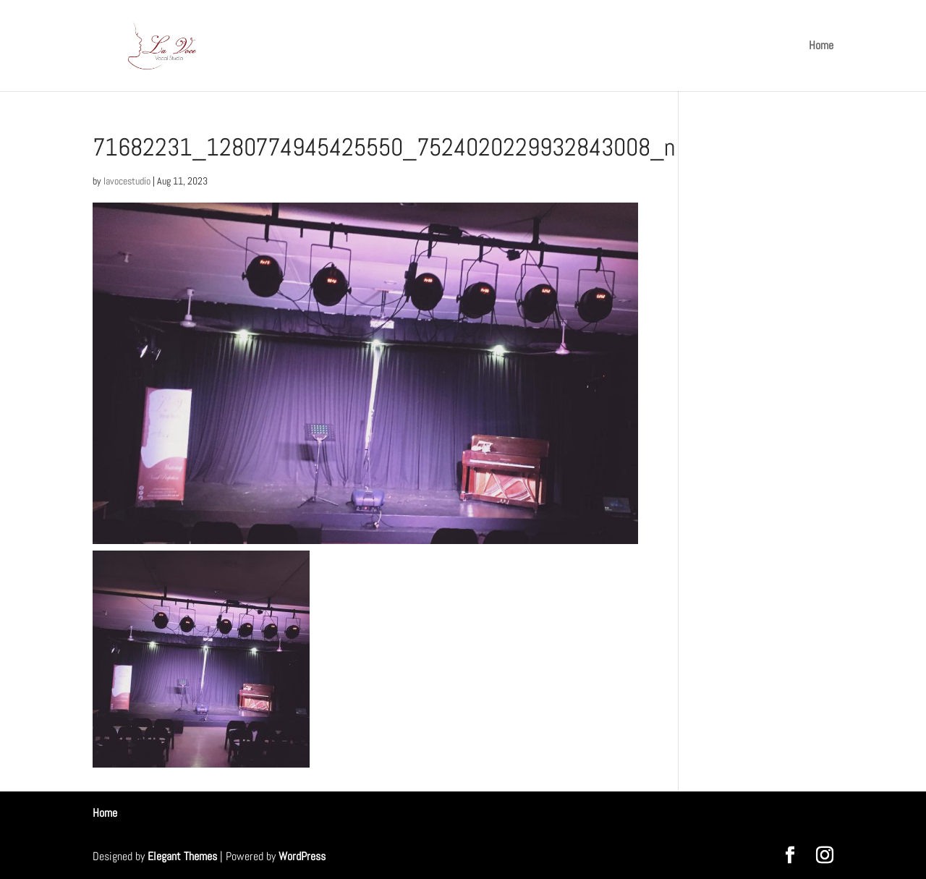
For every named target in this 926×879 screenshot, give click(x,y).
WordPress (302, 856)
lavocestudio (126, 180)
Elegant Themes (182, 856)
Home (821, 47)
